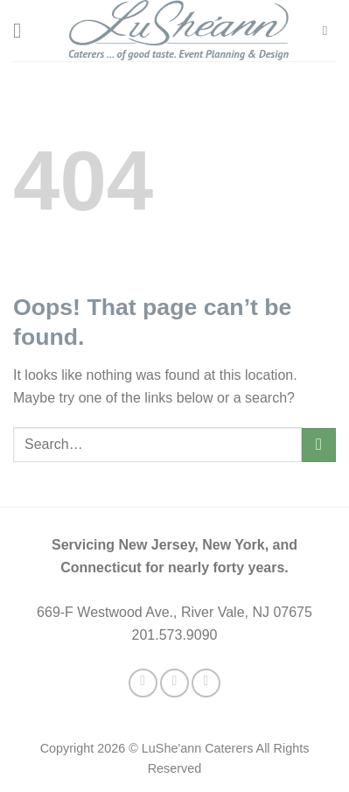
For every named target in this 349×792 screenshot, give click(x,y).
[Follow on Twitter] (174, 683)
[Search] (329, 30)
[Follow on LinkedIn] (206, 683)
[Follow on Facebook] (143, 683)
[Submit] (319, 445)
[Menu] (23, 30)
